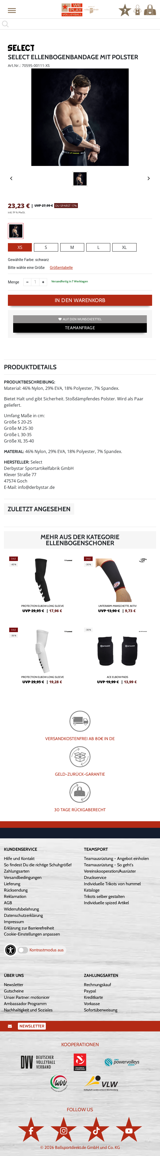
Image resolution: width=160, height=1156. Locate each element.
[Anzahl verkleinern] (27, 282)
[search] (80, 24)
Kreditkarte (93, 997)
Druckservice (95, 877)
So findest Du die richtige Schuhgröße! (38, 864)
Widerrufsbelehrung (21, 909)
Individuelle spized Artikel (106, 902)
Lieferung (12, 883)
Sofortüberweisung (100, 1009)
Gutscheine (14, 990)
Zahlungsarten (16, 871)
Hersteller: (16, 462)
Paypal (90, 990)
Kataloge (91, 890)
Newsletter (13, 984)
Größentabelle (61, 267)
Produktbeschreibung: (29, 382)
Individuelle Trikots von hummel (112, 883)
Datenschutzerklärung (23, 915)
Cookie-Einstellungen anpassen (32, 934)
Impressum (14, 921)
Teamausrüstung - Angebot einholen (116, 858)
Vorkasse (92, 1003)
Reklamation (15, 896)
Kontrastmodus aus (46, 949)
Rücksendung (16, 890)
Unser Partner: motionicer (26, 997)
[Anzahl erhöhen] (43, 282)
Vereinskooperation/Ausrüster (110, 871)
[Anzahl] (35, 282)
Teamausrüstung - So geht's (108, 864)
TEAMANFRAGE (80, 327)
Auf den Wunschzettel (80, 319)
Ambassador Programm (25, 1003)
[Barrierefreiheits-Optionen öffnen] (10, 950)
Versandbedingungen (23, 877)
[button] (12, 10)
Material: (14, 451)
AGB (8, 902)
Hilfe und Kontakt (19, 858)
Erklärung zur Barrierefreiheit (29, 928)
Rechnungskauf (97, 984)
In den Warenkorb (80, 300)
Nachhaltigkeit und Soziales (28, 1009)
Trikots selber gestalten (104, 896)
